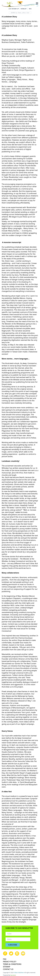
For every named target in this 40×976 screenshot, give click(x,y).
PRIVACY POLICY (9, 961)
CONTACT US (8, 969)
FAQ (4, 959)
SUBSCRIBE (12, 945)
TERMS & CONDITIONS (12, 964)
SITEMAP (6, 967)
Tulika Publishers (19, 972)
